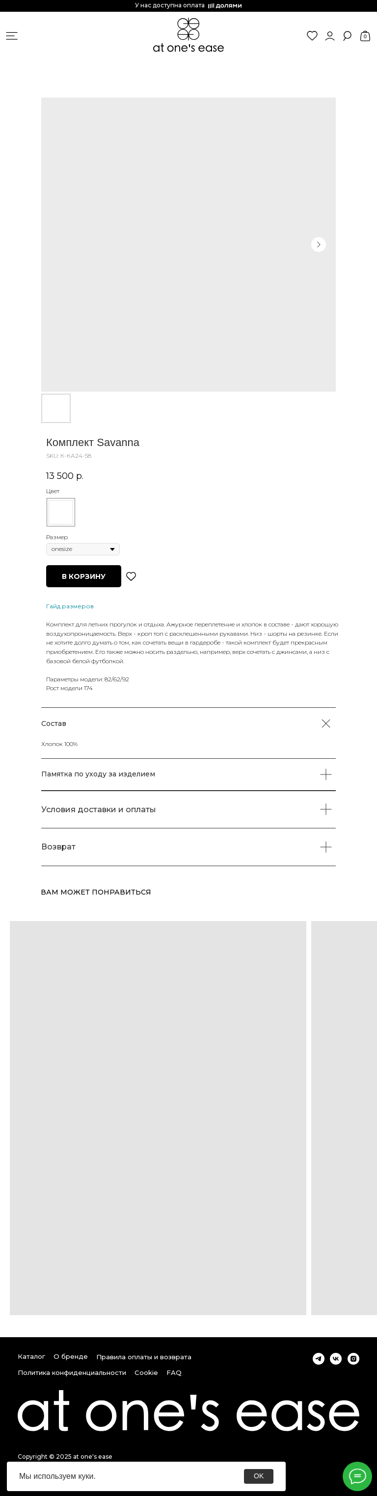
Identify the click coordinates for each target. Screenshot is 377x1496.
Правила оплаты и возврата (143, 1357)
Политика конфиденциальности (72, 1372)
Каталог (31, 1356)
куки (85, 1476)
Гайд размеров (70, 606)
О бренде (71, 1356)
